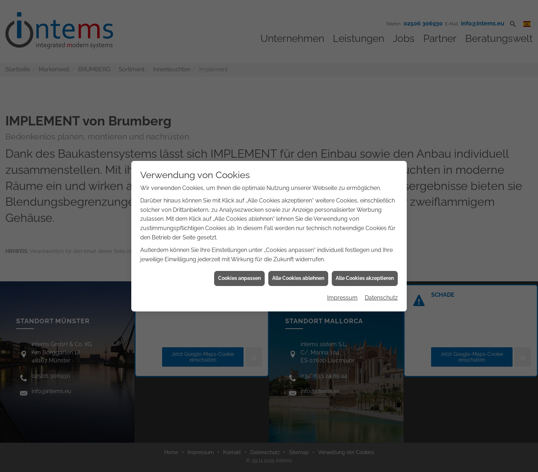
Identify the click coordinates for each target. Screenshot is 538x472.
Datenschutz (381, 292)
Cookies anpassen (239, 272)
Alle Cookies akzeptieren (365, 272)
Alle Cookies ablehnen (298, 272)
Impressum (342, 292)
